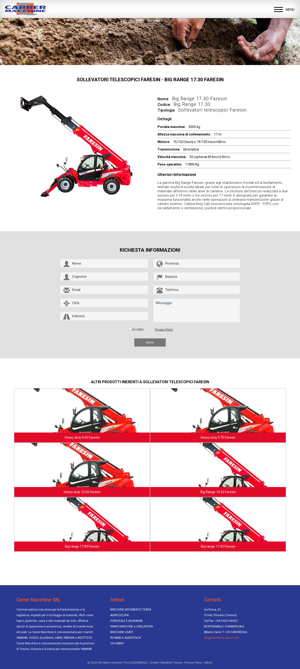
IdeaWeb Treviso (171, 662)
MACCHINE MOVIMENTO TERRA (130, 609)
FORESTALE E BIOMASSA (126, 621)
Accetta (137, 329)
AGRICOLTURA (119, 615)
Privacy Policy (164, 329)
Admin (208, 662)
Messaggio (197, 310)
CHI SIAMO (117, 643)
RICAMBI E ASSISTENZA (125, 637)
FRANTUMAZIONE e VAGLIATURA (131, 626)
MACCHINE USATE (121, 632)
